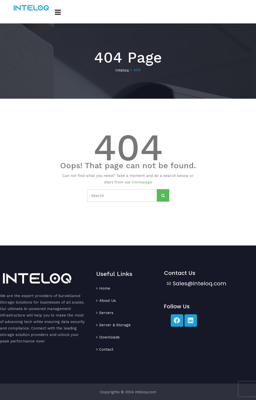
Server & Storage (115, 325)
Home (104, 288)
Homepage (142, 182)
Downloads (109, 337)
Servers (106, 313)
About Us (107, 300)
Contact (106, 349)
